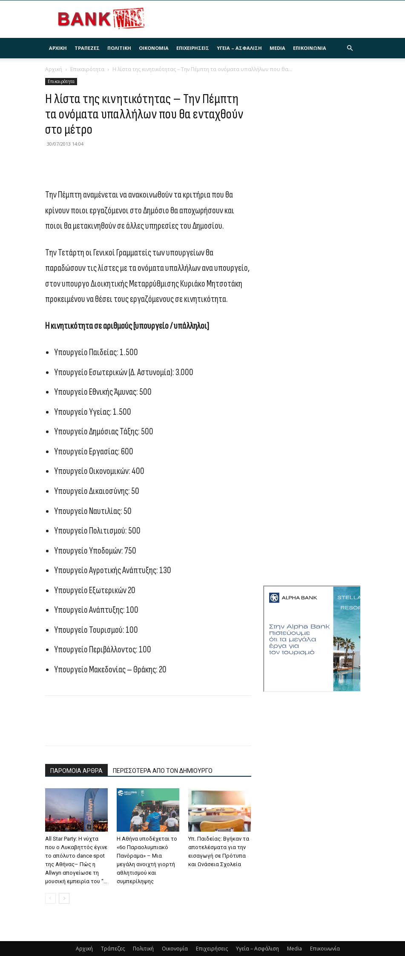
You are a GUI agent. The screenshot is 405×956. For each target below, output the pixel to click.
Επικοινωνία (309, 48)
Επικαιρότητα (87, 69)
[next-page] (64, 898)
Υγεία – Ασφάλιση (239, 48)
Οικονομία (154, 48)
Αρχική (58, 48)
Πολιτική (119, 48)
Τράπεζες (87, 48)
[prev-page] (50, 898)
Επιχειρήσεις (192, 48)
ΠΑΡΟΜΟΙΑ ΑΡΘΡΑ (76, 770)
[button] (350, 48)
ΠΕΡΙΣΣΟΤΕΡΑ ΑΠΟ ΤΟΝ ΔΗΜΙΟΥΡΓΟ (163, 770)
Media (277, 48)
